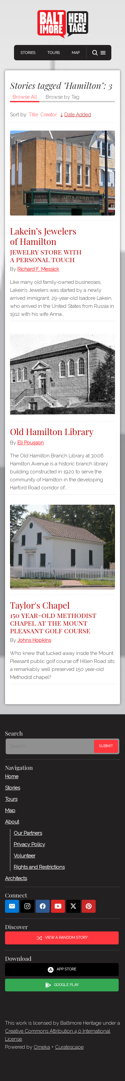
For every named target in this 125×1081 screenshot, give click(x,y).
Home (11, 776)
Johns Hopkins (34, 640)
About (12, 821)
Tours (53, 53)
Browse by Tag (62, 97)
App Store (61, 969)
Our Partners (28, 833)
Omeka (42, 1047)
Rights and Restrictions (39, 867)
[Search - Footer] (50, 746)
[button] (99, 52)
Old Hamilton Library (52, 431)
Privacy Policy (29, 844)
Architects (16, 878)
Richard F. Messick (38, 269)
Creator (48, 115)
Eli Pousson (30, 443)
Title (33, 115)
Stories (28, 53)
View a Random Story (62, 937)
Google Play (62, 985)
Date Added (77, 115)
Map (76, 53)
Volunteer (24, 855)
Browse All (25, 97)
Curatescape (69, 1047)
